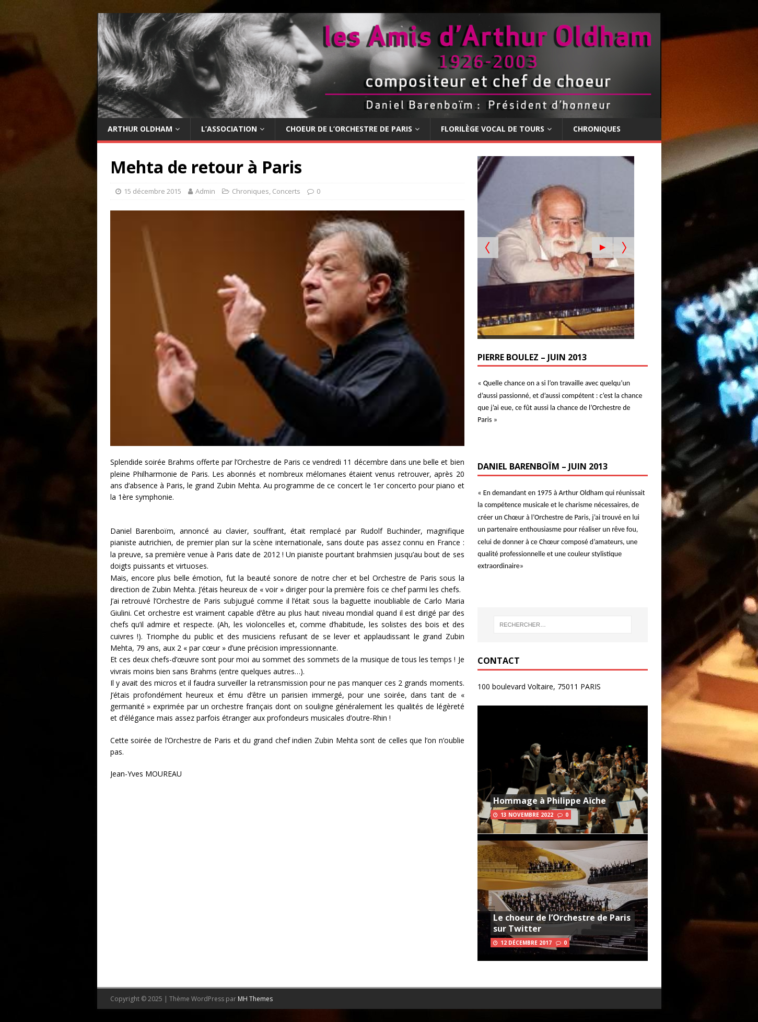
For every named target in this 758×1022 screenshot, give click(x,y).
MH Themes (255, 998)
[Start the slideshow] (602, 247)
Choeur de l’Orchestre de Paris (349, 129)
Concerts (286, 191)
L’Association (229, 129)
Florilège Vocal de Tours (492, 129)
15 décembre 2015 (152, 191)
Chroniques (597, 129)
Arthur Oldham (140, 129)
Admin (205, 191)
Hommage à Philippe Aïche (549, 800)
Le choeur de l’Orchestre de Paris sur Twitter (562, 923)
